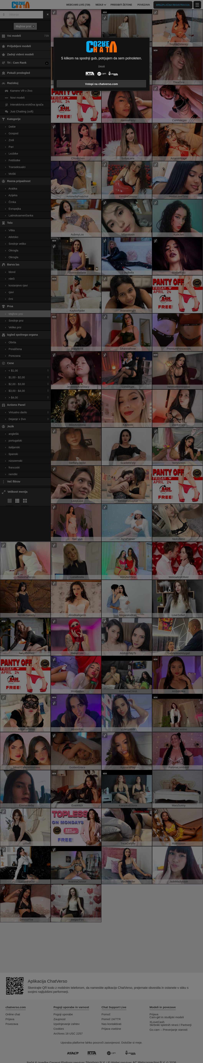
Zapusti (101, 66)
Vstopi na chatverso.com (101, 84)
